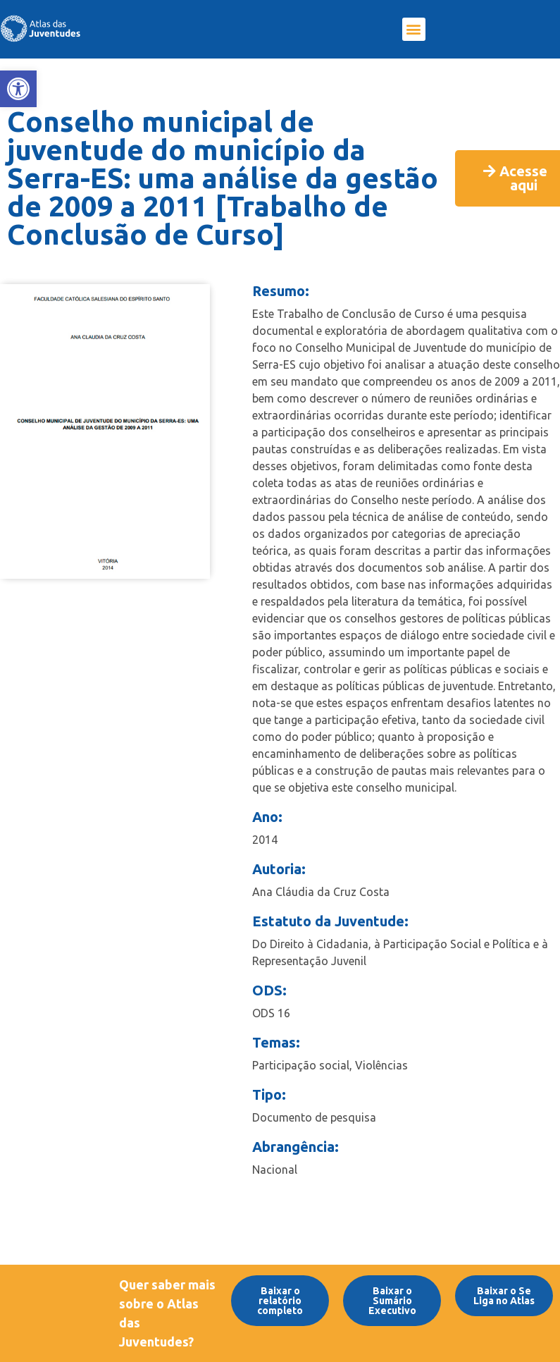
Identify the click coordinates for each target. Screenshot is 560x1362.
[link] (18, 88)
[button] (413, 29)
